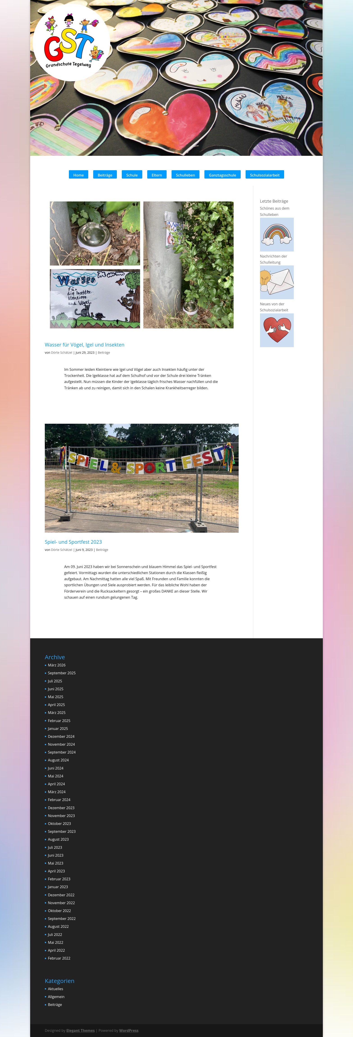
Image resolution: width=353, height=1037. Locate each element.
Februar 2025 (59, 720)
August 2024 (58, 760)
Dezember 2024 (61, 736)
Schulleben (185, 175)
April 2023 (56, 871)
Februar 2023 (59, 878)
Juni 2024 (55, 768)
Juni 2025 (55, 688)
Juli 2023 (55, 847)
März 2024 (57, 791)
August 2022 (58, 926)
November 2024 (61, 744)
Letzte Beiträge (274, 201)
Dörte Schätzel (61, 352)
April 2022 (56, 950)
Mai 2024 (55, 776)
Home (78, 175)
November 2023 (61, 815)
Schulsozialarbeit (265, 175)
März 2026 (57, 665)
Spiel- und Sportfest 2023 (73, 542)
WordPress (128, 1030)
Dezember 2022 (61, 894)
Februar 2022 (59, 958)
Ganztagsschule (222, 175)
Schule (132, 175)
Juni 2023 (55, 855)
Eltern (157, 175)
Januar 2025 (58, 728)
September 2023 (62, 831)
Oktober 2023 (59, 823)
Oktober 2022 (59, 910)
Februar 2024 (59, 799)
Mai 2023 (55, 863)
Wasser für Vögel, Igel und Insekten (84, 344)
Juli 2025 (55, 681)
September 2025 (62, 672)
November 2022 (61, 902)
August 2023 (58, 839)
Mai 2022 (55, 942)
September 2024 (62, 752)
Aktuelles (55, 988)
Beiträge (105, 175)
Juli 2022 (55, 934)
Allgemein (56, 996)
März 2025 (57, 712)
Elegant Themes (80, 1030)
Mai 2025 (55, 696)
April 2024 (56, 783)
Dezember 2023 (61, 807)
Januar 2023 (58, 886)
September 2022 (62, 918)
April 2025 (56, 704)
